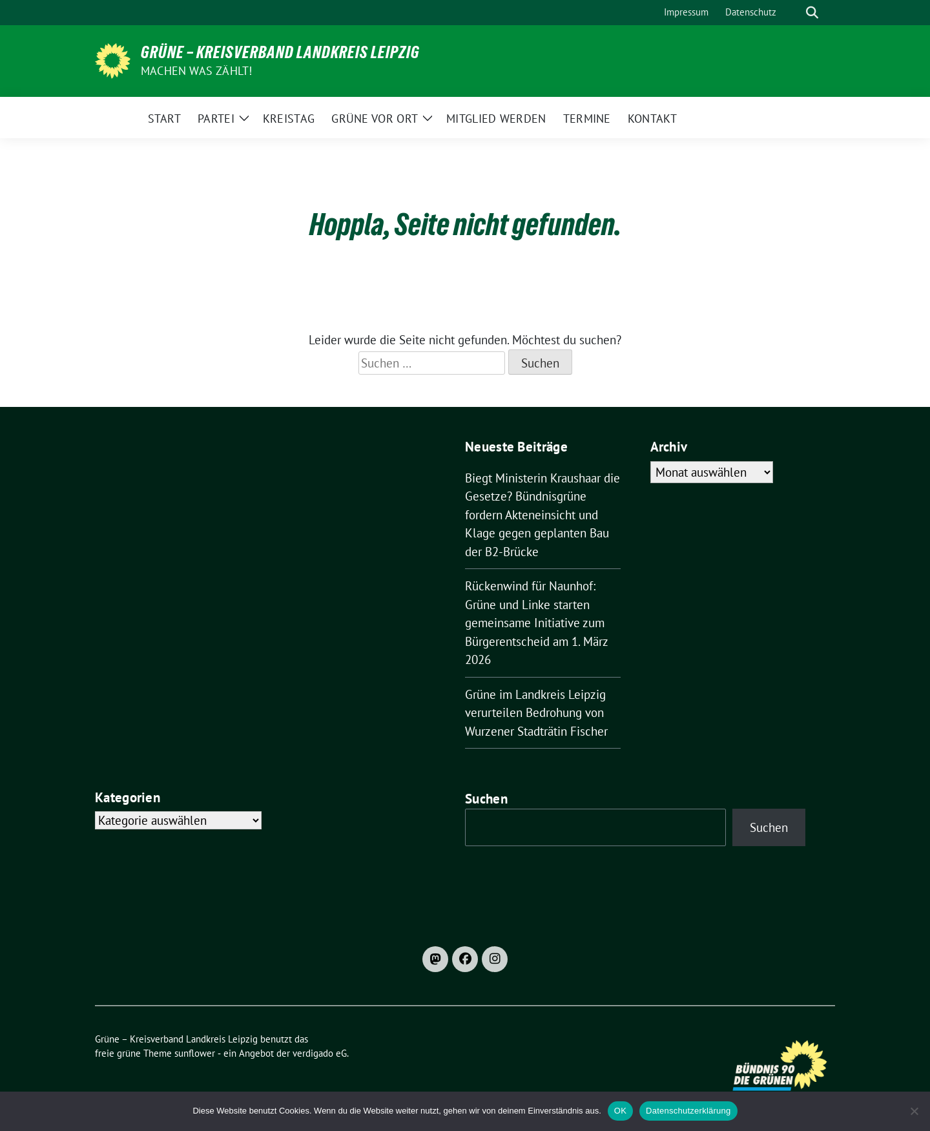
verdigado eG (320, 1053)
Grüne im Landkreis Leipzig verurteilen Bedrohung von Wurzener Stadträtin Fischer (536, 713)
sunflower (194, 1053)
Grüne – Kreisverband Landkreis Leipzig (280, 52)
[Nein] (913, 1111)
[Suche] (794, 12)
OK (620, 1110)
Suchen (486, 798)
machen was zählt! (196, 70)
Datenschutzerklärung (688, 1110)
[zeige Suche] (812, 12)
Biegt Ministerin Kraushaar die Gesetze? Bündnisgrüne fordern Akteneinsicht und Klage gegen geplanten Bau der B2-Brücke (542, 514)
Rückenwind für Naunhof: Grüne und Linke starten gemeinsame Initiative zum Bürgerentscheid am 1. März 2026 (536, 622)
